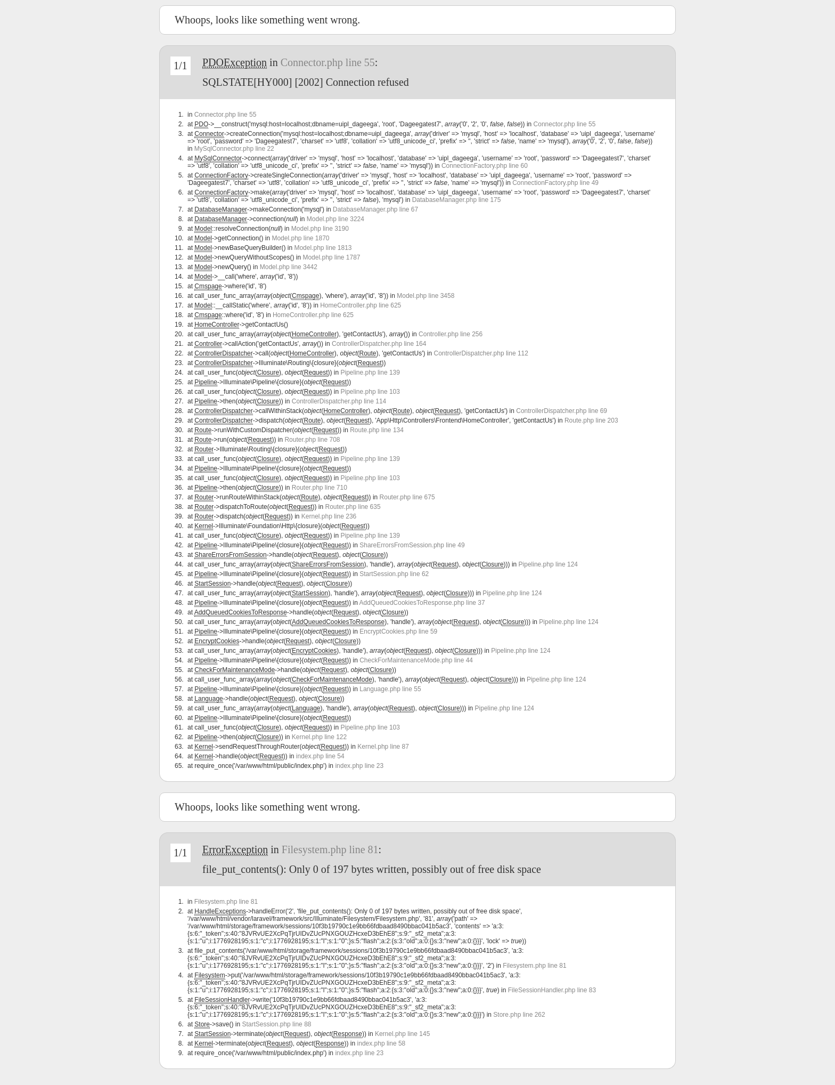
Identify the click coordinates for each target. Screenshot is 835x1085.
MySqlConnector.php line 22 (234, 148)
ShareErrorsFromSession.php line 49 (411, 545)
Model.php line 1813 (322, 248)
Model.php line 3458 (425, 295)
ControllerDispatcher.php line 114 (339, 401)
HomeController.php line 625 (360, 305)
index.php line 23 (359, 766)
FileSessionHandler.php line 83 (552, 990)
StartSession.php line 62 (394, 574)
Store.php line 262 (519, 1014)
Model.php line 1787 (331, 257)
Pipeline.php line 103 (370, 391)
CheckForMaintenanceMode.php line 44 (416, 660)
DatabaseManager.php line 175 (456, 200)
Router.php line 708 (312, 439)
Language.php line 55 (390, 689)
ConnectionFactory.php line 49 (555, 183)
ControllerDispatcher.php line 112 (481, 353)
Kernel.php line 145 (402, 1034)
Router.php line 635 (353, 507)
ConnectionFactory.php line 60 (484, 165)
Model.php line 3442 (288, 267)
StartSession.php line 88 (276, 1024)
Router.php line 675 (407, 497)
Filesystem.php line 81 (330, 849)
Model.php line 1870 (300, 238)
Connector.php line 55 (328, 62)
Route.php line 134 (377, 430)
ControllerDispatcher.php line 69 (561, 411)
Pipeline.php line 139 (370, 372)
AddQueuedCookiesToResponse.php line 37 (422, 602)
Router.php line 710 (319, 487)
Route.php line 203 (591, 420)
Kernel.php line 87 (383, 746)
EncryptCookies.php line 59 (398, 631)
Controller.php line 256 (450, 334)
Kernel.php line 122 (319, 737)
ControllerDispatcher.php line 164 (379, 343)
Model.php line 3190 (320, 228)
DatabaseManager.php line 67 (375, 209)
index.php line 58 (381, 1043)
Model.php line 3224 (335, 219)
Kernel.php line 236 (328, 516)
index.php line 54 (320, 756)
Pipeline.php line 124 (548, 564)
